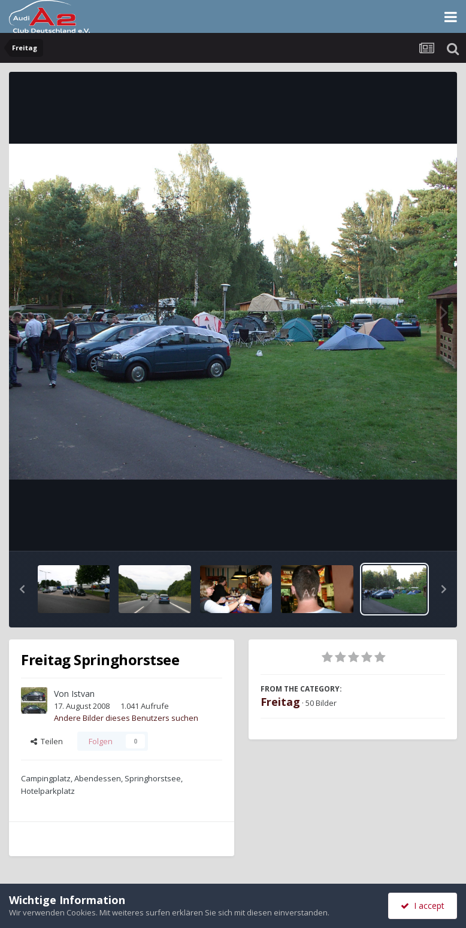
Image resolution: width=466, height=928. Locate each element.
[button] (22, 589)
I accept (422, 905)
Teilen (47, 741)
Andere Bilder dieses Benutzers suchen (126, 717)
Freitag (280, 702)
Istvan (83, 693)
